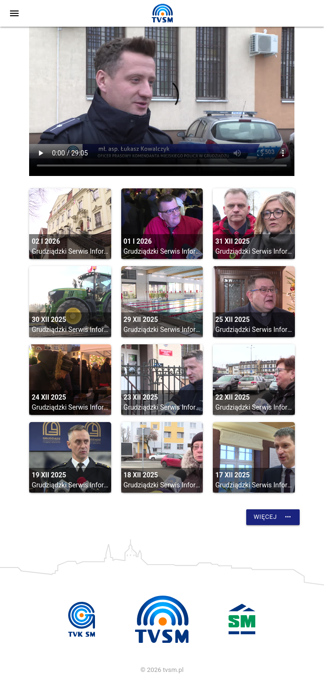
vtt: (161, 101)
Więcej (273, 517)
